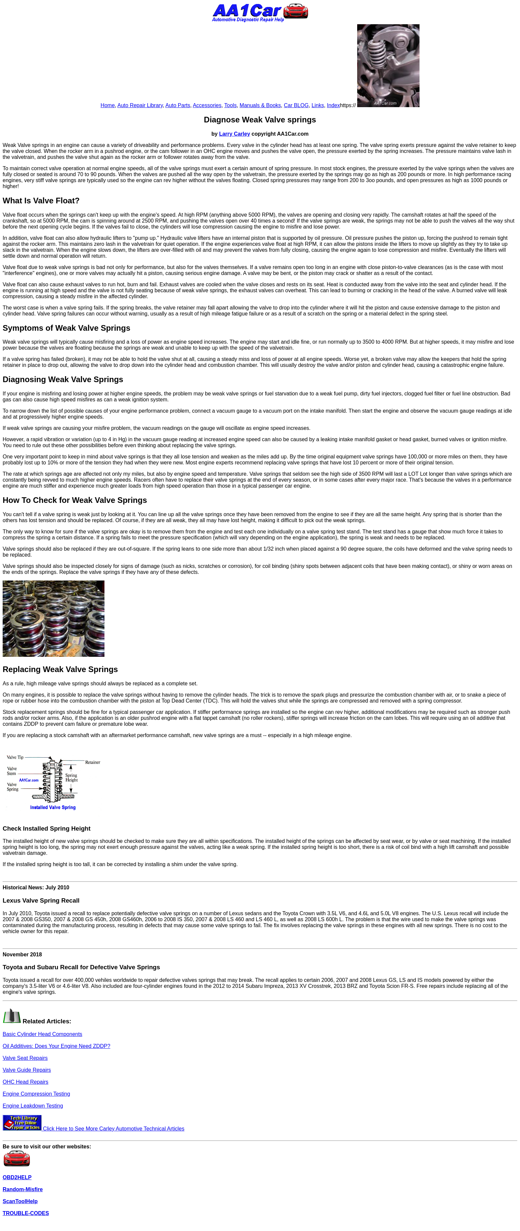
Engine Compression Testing (36, 1094)
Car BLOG (296, 105)
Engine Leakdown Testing (33, 1106)
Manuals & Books (260, 105)
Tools (230, 105)
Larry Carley (234, 134)
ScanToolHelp (20, 1201)
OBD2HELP (17, 1177)
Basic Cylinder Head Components (42, 1034)
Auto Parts (177, 105)
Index (333, 105)
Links (318, 105)
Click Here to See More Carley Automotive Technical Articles (93, 1128)
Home (107, 105)
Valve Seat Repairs (25, 1058)
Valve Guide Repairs (27, 1070)
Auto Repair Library (140, 105)
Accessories (207, 105)
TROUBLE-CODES (26, 1213)
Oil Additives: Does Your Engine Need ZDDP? (56, 1046)
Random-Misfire (23, 1189)
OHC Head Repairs (25, 1082)
